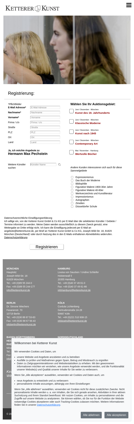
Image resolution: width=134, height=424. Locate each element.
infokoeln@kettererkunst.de (72, 320)
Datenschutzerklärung (15, 237)
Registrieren (47, 246)
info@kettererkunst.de (18, 290)
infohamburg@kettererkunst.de (74, 290)
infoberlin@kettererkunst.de (21, 324)
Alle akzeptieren (116, 415)
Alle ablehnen (91, 415)
